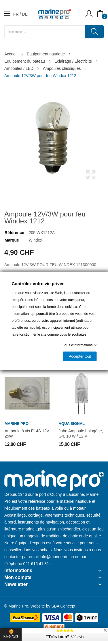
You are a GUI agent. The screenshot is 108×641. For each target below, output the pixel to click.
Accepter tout (80, 356)
